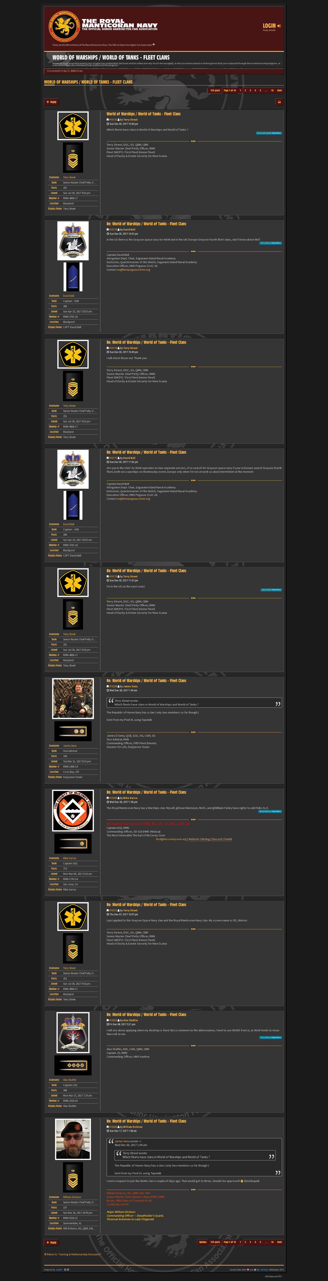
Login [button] (272, 25)
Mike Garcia (130, 798)
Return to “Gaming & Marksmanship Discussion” (72, 1254)
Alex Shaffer (130, 1020)
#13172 (113, 119)
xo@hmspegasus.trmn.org (133, 269)
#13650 (113, 1126)
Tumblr (228, 839)
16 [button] (272, 90)
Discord (217, 839)
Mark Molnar (266, 811)
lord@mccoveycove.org (171, 839)
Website (194, 839)
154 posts (215, 90)
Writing (205, 839)
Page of (230, 90)
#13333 (113, 1020)
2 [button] (245, 90)
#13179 (113, 576)
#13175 (113, 348)
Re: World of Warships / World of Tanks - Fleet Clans (146, 223)
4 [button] (255, 90)
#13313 (113, 910)
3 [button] (250, 90)
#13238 (113, 686)
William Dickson (132, 1126)
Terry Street (130, 119)
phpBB (59, 1269)
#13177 (113, 458)
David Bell (129, 229)
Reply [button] (51, 102)
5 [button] (260, 90)
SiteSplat (264, 1269)
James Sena (130, 686)
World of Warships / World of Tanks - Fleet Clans (88, 82)
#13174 (113, 229)
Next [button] (279, 90)
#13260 (113, 798)
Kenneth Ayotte (264, 133)
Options (203, 1242)
